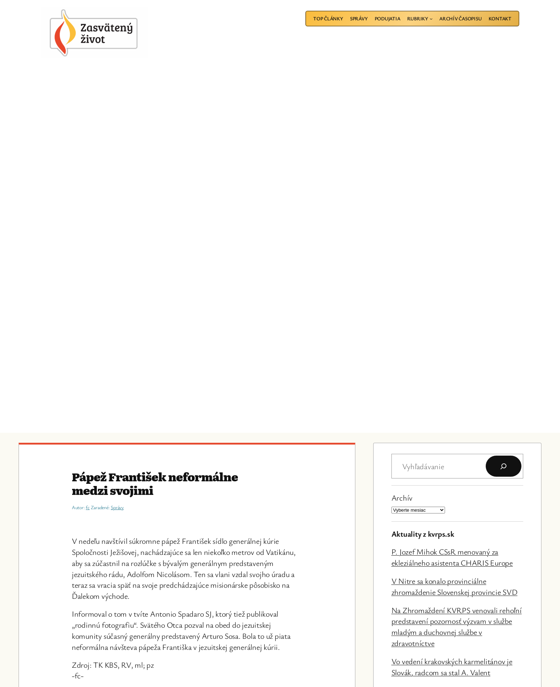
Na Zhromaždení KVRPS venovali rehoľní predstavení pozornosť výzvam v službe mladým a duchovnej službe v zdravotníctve (456, 626)
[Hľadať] (503, 466)
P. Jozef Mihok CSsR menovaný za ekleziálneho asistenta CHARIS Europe (452, 557)
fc (88, 507)
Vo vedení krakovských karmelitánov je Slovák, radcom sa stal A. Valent (451, 666)
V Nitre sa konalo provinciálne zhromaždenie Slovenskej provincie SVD (454, 586)
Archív (402, 497)
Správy (117, 507)
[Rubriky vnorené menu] (431, 18)
